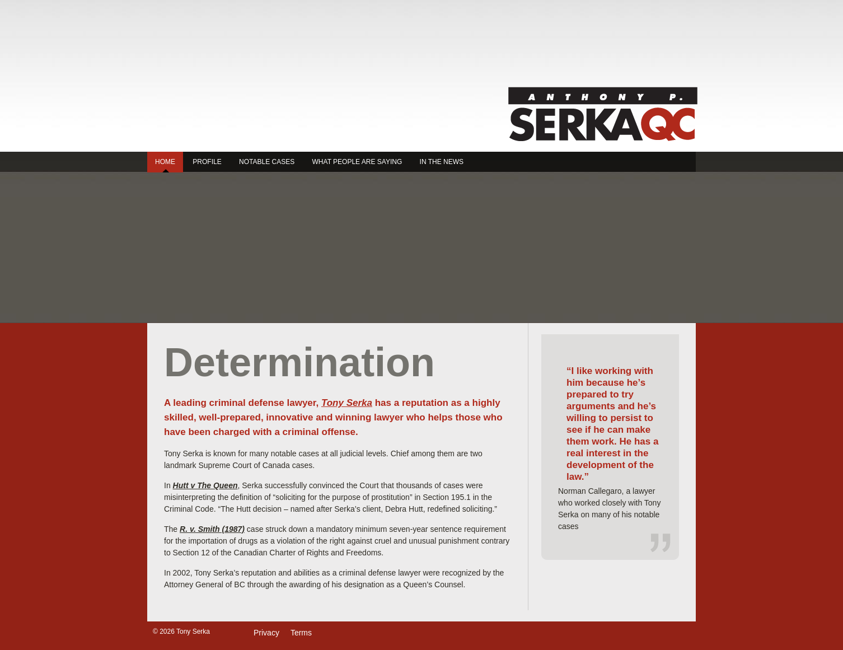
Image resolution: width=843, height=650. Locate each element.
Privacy (266, 632)
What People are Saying (357, 162)
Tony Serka (602, 114)
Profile (207, 162)
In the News (441, 162)
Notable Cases (266, 162)
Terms (301, 632)
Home (165, 162)
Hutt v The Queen (205, 485)
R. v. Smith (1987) (212, 529)
